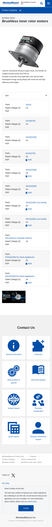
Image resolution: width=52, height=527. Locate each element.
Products (33, 456)
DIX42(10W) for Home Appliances (19, 257)
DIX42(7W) (30, 153)
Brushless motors (8, 462)
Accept (26, 508)
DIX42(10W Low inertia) (36, 202)
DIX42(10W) (31, 170)
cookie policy (32, 502)
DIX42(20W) (31, 186)
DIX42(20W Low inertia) (36, 219)
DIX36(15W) (31, 137)
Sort (7, 95)
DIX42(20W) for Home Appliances (19, 276)
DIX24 (28, 105)
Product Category (8, 459)
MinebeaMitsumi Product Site (13, 456)
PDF (30, 160)
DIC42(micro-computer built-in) (18, 238)
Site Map (5, 483)
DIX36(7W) (30, 121)
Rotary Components (28, 459)
